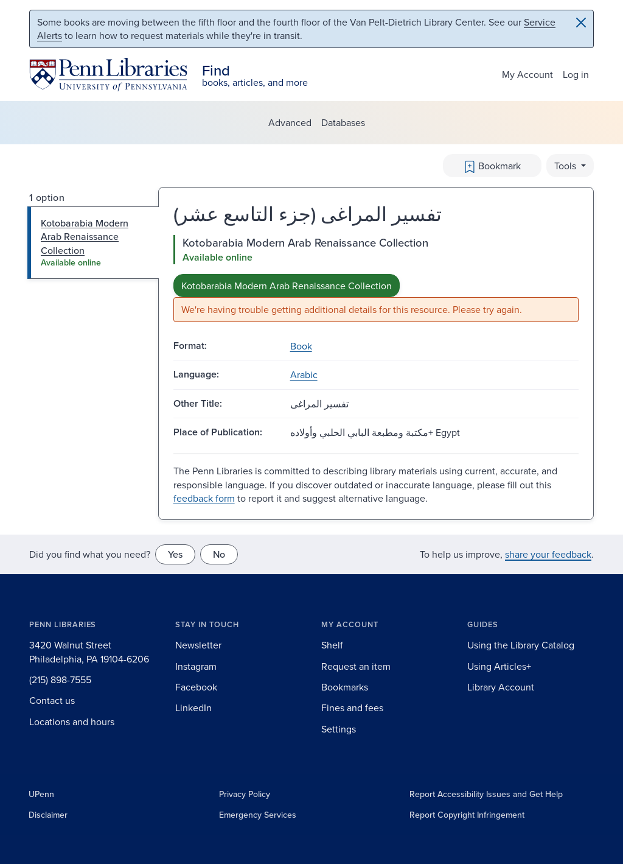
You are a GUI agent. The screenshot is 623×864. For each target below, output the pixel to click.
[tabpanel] (376, 278)
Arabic (304, 374)
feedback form (204, 498)
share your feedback (548, 554)
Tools (566, 165)
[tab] (93, 242)
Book (301, 346)
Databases (343, 122)
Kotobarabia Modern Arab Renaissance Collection (286, 285)
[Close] (581, 22)
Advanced (290, 122)
